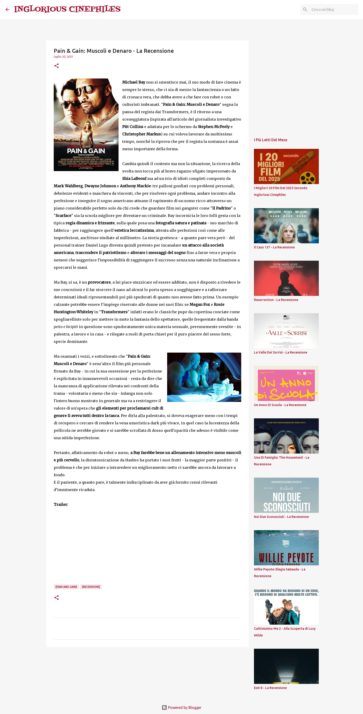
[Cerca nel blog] (334, 9)
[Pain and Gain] (66, 586)
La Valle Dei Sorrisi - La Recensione (280, 352)
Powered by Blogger (181, 707)
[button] (56, 66)
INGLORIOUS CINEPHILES (67, 9)
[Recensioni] (91, 586)
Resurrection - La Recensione (276, 300)
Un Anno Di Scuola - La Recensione (280, 405)
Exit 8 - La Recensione (270, 688)
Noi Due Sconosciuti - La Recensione (281, 517)
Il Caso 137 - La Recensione (274, 247)
